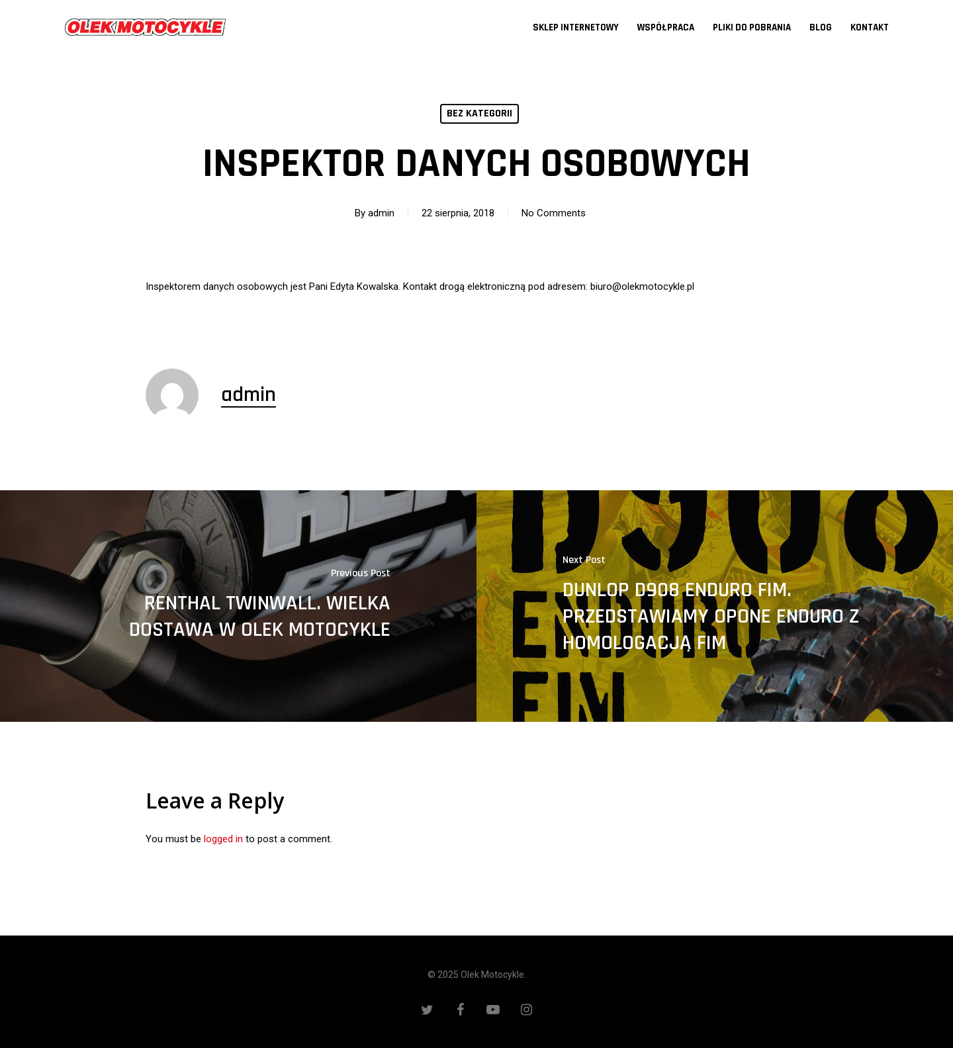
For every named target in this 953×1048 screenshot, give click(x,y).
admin (381, 213)
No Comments (554, 213)
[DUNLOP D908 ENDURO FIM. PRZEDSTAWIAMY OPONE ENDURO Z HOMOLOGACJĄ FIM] (714, 606)
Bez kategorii (479, 113)
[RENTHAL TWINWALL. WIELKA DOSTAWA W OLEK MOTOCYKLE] (238, 606)
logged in (223, 839)
